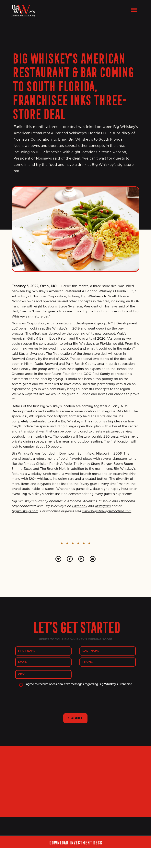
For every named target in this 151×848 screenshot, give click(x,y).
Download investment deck (75, 842)
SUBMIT (75, 718)
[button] (133, 10)
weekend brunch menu (83, 473)
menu (51, 458)
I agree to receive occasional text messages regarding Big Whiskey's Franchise (78, 684)
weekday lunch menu (44, 473)
